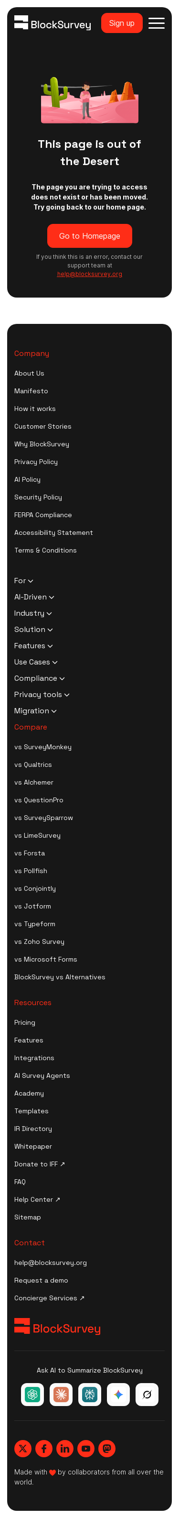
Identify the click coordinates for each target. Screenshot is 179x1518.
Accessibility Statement (53, 532)
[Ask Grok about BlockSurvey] (147, 1394)
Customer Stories (43, 426)
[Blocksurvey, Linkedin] (65, 1448)
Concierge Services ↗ (49, 1298)
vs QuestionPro (38, 800)
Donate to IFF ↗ (39, 1164)
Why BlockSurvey (41, 444)
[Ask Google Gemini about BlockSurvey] (118, 1394)
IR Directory (33, 1128)
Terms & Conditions (45, 550)
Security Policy (38, 497)
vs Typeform (34, 924)
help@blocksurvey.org (50, 1262)
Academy (29, 1093)
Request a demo (41, 1280)
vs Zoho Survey (39, 941)
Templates (31, 1111)
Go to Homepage (89, 236)
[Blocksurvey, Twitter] (23, 1448)
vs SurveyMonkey (43, 746)
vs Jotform (32, 906)
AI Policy (27, 479)
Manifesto (31, 391)
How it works (35, 408)
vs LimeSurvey (37, 835)
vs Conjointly (35, 888)
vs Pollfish (30, 870)
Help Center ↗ (37, 1199)
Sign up (122, 23)
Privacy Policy (36, 461)
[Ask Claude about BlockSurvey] (61, 1394)
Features (28, 1040)
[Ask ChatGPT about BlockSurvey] (32, 1394)
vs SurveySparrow (43, 817)
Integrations (34, 1057)
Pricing (24, 1022)
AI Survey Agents (42, 1075)
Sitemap (27, 1217)
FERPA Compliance (43, 514)
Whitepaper (33, 1146)
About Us (29, 373)
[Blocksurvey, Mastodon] (107, 1448)
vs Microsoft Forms (45, 959)
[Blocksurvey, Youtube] (86, 1448)
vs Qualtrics (33, 764)
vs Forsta (29, 853)
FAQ (20, 1181)
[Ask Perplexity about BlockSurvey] (89, 1394)
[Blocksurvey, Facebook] (44, 1448)
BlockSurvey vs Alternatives (59, 977)
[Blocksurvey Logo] (52, 23)
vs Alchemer (33, 782)
